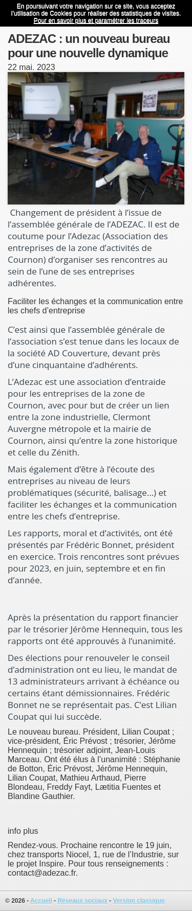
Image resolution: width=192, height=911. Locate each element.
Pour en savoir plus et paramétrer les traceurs (96, 20)
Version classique (139, 900)
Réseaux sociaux (82, 900)
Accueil (41, 900)
